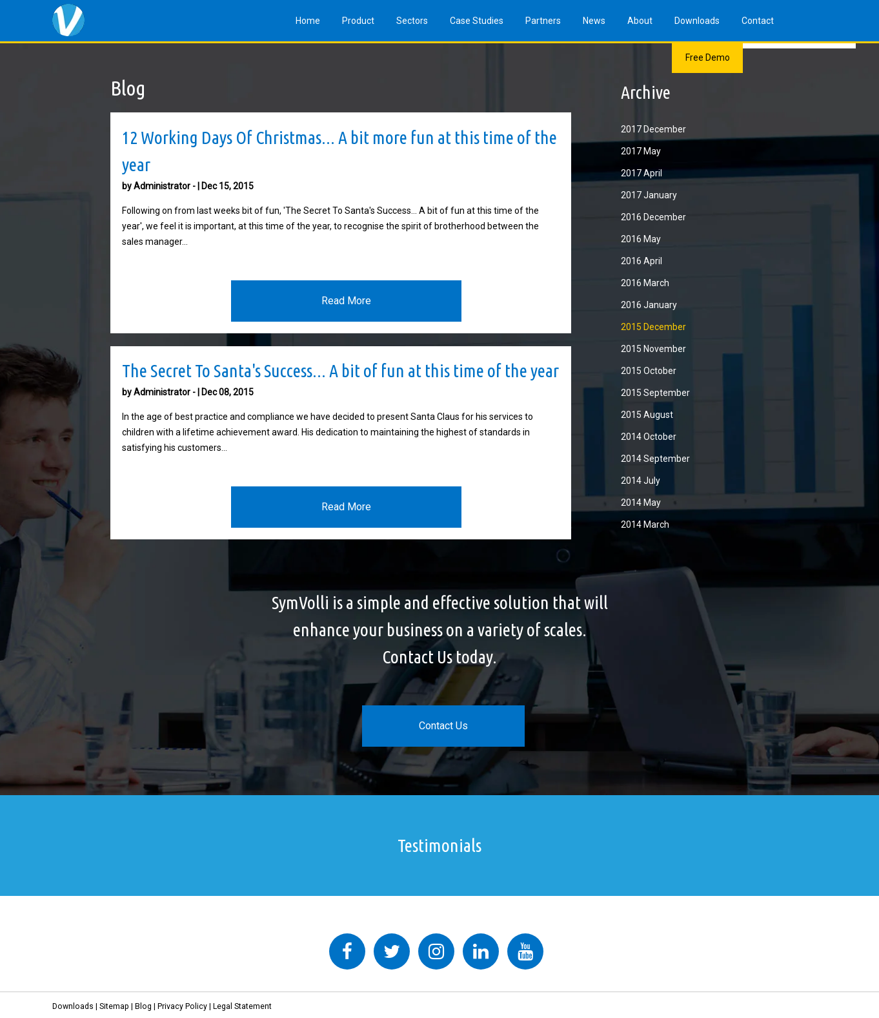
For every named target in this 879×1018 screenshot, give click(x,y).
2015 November (653, 349)
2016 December (653, 217)
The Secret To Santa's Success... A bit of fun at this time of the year (340, 370)
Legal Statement (242, 1006)
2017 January (649, 195)
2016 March (645, 283)
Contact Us (443, 726)
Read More (346, 301)
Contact (758, 21)
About (639, 21)
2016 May (641, 239)
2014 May (641, 502)
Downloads (697, 21)
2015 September (655, 393)
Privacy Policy (182, 1006)
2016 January (649, 305)
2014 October (648, 436)
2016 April (641, 261)
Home (308, 21)
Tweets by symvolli (246, 925)
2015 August (647, 415)
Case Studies (476, 21)
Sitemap (114, 1006)
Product (358, 21)
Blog (143, 1006)
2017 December (653, 129)
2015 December (653, 327)
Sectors (412, 21)
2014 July (640, 480)
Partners (543, 21)
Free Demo (707, 57)
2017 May (641, 151)
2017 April (641, 173)
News (594, 21)
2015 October (648, 371)
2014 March (645, 524)
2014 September (655, 458)
